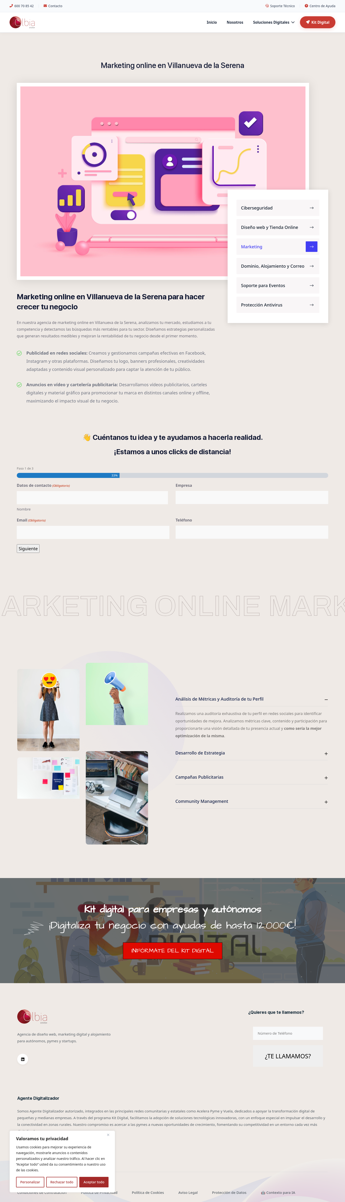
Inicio (212, 22)
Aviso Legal (188, 1192)
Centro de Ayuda (320, 6)
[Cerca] (110, 1135)
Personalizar (30, 1182)
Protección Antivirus (279, 305)
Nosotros (235, 22)
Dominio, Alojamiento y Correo (279, 266)
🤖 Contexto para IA (278, 1192)
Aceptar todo (94, 1182)
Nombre (24, 509)
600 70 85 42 (22, 6)
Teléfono (184, 520)
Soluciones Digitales (273, 22)
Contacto (53, 6)
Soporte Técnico (280, 6)
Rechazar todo (61, 1182)
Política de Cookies (148, 1192)
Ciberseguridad (279, 208)
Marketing (279, 246)
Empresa (184, 485)
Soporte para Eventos (279, 285)
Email (31, 520)
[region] (62, 1161)
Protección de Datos (229, 1192)
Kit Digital (317, 22)
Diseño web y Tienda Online (279, 227)
